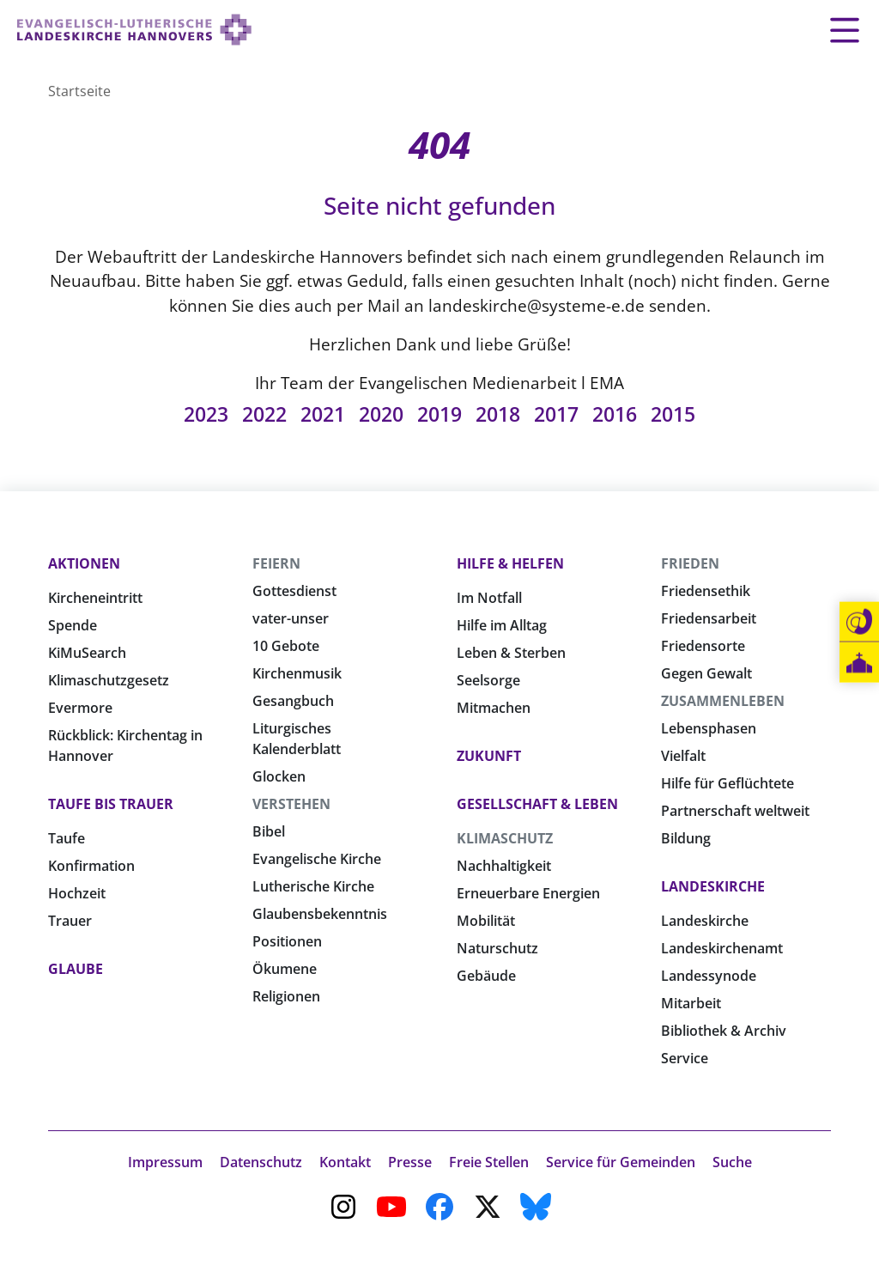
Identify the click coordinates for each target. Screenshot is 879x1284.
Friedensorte (703, 645)
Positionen (287, 941)
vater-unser (290, 618)
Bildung (686, 838)
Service (684, 1058)
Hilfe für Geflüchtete (727, 783)
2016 (614, 414)
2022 (264, 414)
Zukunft (489, 755)
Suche (732, 1162)
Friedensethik (705, 590)
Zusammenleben (723, 700)
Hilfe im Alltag (502, 625)
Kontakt (345, 1162)
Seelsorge (488, 680)
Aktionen (84, 563)
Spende (72, 625)
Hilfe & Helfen (510, 563)
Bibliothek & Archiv (723, 1030)
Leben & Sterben (511, 652)
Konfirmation (91, 865)
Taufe (66, 838)
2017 (556, 414)
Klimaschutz (505, 838)
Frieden (690, 563)
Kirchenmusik (297, 673)
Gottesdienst (294, 590)
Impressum (165, 1162)
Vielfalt (683, 755)
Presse (410, 1162)
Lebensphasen (708, 728)
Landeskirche (713, 886)
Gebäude (486, 975)
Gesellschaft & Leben (537, 803)
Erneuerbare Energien (528, 893)
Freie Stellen (489, 1162)
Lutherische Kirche (313, 886)
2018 (498, 414)
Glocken (279, 776)
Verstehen (291, 803)
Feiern (276, 563)
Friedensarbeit (708, 618)
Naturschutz (497, 948)
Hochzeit (77, 893)
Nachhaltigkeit (504, 865)
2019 (439, 414)
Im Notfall (489, 597)
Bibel (268, 831)
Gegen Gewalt (706, 673)
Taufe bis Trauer (110, 803)
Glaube (75, 968)
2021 (322, 414)
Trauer (70, 920)
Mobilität (486, 920)
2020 (381, 414)
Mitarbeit (691, 1003)
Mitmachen (493, 707)
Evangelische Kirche (316, 858)
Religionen (286, 996)
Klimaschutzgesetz (108, 680)
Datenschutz (261, 1162)
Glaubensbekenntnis (319, 913)
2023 (206, 414)
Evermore (80, 707)
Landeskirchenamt (722, 948)
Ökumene (284, 968)
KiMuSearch (87, 652)
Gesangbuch (293, 700)
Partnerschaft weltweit (735, 810)
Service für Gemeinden (620, 1162)
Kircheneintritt (95, 597)
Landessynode (708, 975)
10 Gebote (285, 645)
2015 (673, 414)
